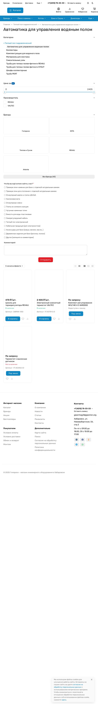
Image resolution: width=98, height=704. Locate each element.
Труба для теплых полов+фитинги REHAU (25, 63)
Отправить (45, 259)
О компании (17, 3)
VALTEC (11, 106)
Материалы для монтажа (18, 57)
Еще (38, 3)
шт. (13, 83)
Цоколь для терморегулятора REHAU (17, 304)
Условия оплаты (10, 433)
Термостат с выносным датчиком (16, 360)
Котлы (41, 18)
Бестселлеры (9, 419)
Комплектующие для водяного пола (23, 53)
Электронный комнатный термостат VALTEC (48, 304)
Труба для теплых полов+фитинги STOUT (25, 67)
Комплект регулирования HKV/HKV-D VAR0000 (80, 304)
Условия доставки (11, 436)
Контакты (39, 423)
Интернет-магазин (12, 403)
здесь (64, 700)
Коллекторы (11, 50)
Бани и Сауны (57, 18)
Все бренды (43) (49, 177)
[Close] (91, 679)
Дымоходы (75, 18)
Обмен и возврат (11, 440)
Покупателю (9, 428)
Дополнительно (42, 428)
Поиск (38, 436)
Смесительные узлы (15, 60)
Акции (6, 415)
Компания (39, 403)
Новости (39, 411)
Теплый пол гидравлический (18, 43)
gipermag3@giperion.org (84, 415)
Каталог (7, 407)
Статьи (38, 415)
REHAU (11, 102)
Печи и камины (24, 18)
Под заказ (76, 313)
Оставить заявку (74, 3)
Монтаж (7, 444)
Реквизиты (40, 419)
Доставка (29, 3)
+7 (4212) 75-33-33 (56, 3)
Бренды (6, 3)
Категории (8, 37)
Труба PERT (11, 74)
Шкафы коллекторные (16, 70)
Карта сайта (40, 433)
